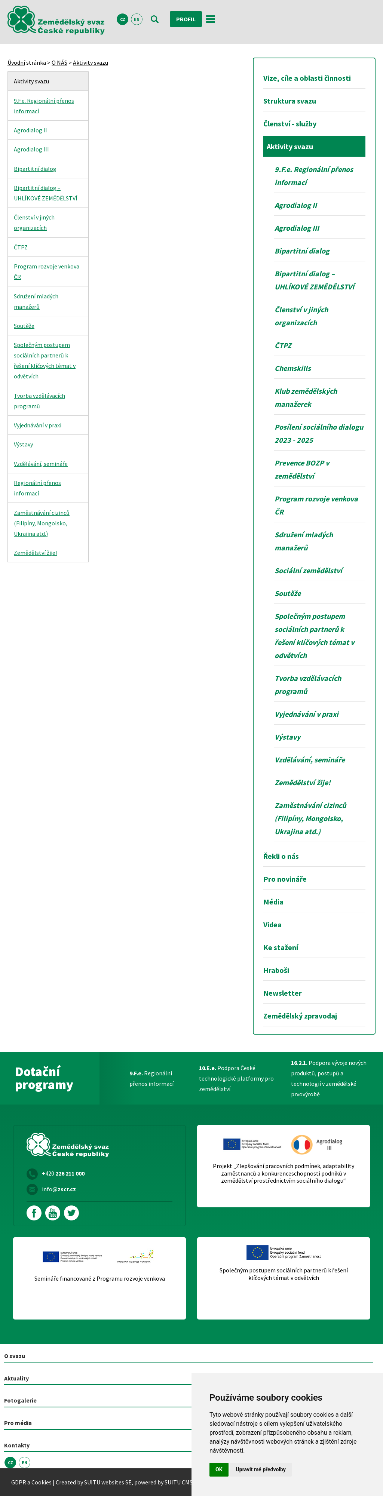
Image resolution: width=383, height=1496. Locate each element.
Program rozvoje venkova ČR (46, 271)
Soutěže (24, 325)
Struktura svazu (289, 100)
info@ (59, 1189)
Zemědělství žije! (35, 552)
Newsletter (282, 993)
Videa (272, 924)
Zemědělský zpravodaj (300, 1015)
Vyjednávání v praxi (37, 425)
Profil (186, 19)
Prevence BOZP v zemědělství (302, 469)
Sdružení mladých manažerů (36, 301)
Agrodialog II (30, 130)
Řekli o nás (281, 856)
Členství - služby (289, 123)
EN (137, 19)
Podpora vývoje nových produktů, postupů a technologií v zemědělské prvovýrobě (329, 1078)
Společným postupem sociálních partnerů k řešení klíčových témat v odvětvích (45, 360)
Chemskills (293, 368)
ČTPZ (21, 247)
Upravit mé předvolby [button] (261, 1469)
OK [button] (219, 1469)
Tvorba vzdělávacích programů (39, 401)
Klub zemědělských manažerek (306, 397)
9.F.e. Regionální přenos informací (44, 106)
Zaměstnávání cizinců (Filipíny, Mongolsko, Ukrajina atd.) (42, 523)
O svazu (14, 1356)
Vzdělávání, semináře (41, 463)
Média (273, 901)
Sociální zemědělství (308, 570)
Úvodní (16, 62)
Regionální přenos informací (37, 488)
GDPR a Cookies (31, 1482)
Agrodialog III (31, 149)
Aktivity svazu (90, 62)
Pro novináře (285, 879)
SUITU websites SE (108, 1482)
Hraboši (276, 970)
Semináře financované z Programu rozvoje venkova (99, 1278)
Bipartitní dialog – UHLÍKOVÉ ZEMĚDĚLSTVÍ (45, 193)
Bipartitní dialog (35, 168)
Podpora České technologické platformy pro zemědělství (236, 1078)
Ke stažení (280, 947)
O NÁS (59, 62)
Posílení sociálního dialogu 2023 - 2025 (319, 433)
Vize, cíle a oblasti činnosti (307, 78)
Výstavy (23, 444)
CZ (122, 19)
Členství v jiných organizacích (34, 222)
